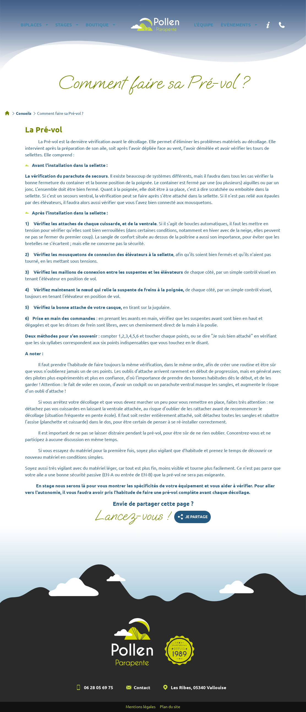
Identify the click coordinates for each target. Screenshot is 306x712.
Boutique (97, 24)
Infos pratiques (268, 24)
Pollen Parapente (154, 24)
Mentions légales (140, 707)
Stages (63, 24)
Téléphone (282, 24)
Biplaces (31, 24)
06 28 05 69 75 (98, 687)
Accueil (7, 113)
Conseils (23, 113)
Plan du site (170, 707)
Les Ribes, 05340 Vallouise (198, 687)
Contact (142, 687)
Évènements (236, 24)
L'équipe (203, 24)
